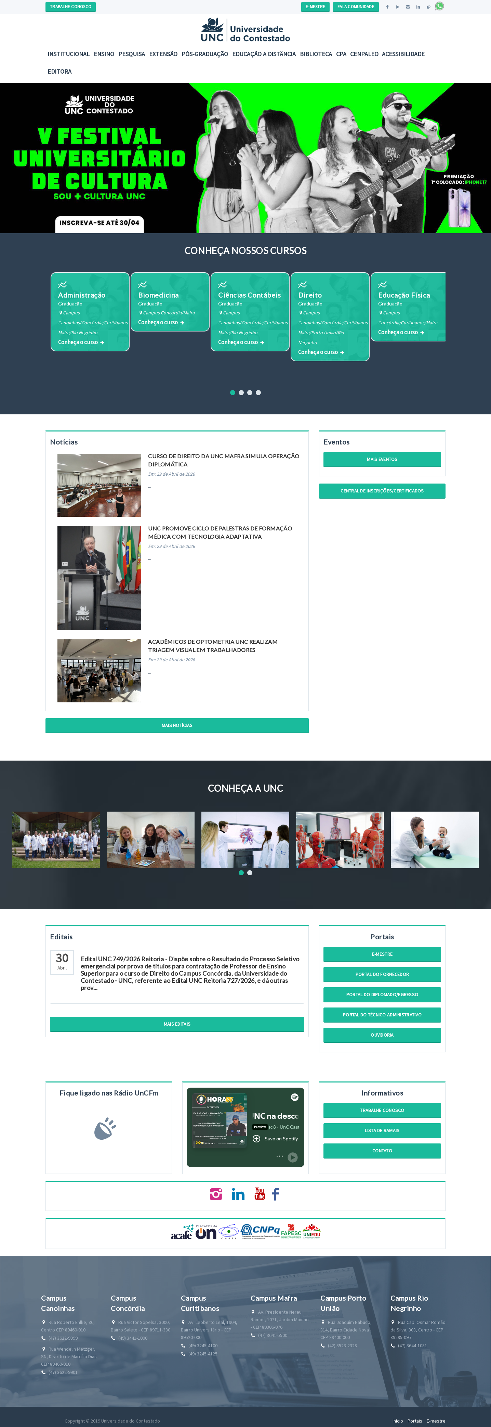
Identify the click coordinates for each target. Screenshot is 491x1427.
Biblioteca (316, 54)
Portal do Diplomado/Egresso (382, 997)
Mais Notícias (177, 728)
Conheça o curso (78, 347)
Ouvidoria (382, 1037)
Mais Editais (177, 1026)
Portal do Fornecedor (382, 977)
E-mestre (382, 956)
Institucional (69, 54)
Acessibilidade (403, 54)
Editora (59, 71)
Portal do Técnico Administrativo (382, 1017)
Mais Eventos (382, 462)
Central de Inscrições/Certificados (382, 493)
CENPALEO (364, 54)
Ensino (104, 54)
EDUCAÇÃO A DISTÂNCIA (264, 54)
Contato (382, 1153)
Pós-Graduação (205, 54)
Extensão (163, 54)
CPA (341, 54)
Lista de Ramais (382, 1133)
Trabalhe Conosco (382, 1113)
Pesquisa (131, 54)
